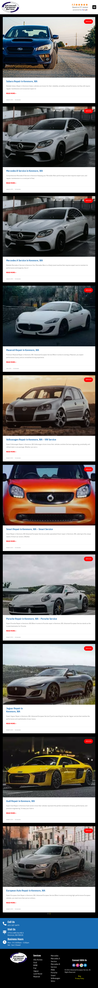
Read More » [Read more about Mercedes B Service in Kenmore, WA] (11, 183)
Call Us (11, 922)
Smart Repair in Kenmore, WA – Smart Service (29, 529)
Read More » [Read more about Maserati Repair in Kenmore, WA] (11, 362)
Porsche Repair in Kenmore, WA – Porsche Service (31, 618)
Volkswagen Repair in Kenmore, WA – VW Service (31, 439)
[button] (94, 7)
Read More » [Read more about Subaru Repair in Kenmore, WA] (11, 93)
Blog (79, 976)
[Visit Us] (4, 932)
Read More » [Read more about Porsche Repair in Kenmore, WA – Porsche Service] (11, 631)
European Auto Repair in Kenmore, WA (25, 890)
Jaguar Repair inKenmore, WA (14, 710)
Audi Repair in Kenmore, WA (20, 801)
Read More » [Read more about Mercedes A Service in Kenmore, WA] (11, 272)
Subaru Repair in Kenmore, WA (21, 81)
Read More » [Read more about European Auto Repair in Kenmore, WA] (11, 903)
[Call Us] (4, 923)
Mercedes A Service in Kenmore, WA (24, 260)
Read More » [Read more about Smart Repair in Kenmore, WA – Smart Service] (11, 541)
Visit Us (11, 929)
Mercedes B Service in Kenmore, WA (24, 170)
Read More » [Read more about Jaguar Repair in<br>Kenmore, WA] (11, 723)
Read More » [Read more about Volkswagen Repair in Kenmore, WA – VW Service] (11, 452)
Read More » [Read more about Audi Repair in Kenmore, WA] (11, 813)
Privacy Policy (79, 978)
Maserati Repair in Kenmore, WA (22, 350)
